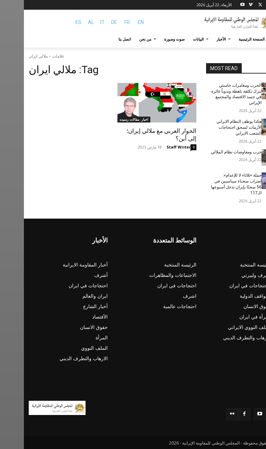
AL (67, 22)
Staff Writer (155, 147)
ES (54, 22)
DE (90, 22)
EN (117, 22)
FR (103, 22)
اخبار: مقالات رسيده (110, 119)
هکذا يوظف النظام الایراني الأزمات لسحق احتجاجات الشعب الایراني (215, 127)
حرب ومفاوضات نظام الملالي (212, 151)
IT (79, 22)
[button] (253, 39)
